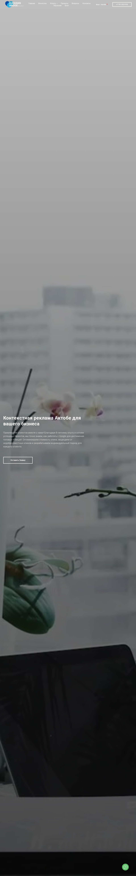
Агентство (42, 3)
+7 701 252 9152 (122, 4)
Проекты (64, 3)
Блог (67, 5)
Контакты (87, 3)
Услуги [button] (53, 3)
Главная (31, 3)
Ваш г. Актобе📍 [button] (102, 4)
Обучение (57, 5)
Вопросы (75, 3)
